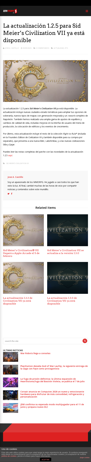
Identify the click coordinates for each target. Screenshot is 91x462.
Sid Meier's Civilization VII (17, 163)
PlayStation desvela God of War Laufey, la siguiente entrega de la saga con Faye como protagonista (54, 367)
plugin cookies (84, 457)
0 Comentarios (42, 48)
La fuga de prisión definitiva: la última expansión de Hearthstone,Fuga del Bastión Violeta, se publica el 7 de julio (52, 380)
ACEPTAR (45, 459)
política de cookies (9, 456)
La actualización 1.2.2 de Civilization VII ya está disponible (17, 301)
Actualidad (59, 48)
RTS (66, 48)
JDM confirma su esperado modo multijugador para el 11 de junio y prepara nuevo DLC (52, 405)
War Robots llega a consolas (35, 353)
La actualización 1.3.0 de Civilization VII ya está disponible (62, 301)
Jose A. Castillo (12, 48)
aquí (10, 155)
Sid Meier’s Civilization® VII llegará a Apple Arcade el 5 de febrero (21, 253)
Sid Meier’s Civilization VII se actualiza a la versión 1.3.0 (65, 252)
